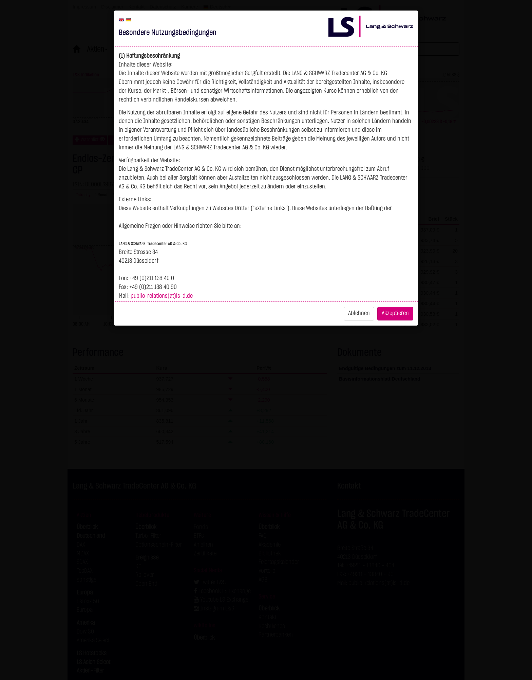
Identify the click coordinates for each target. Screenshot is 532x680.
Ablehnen (359, 313)
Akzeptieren (395, 313)
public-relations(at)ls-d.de (162, 296)
